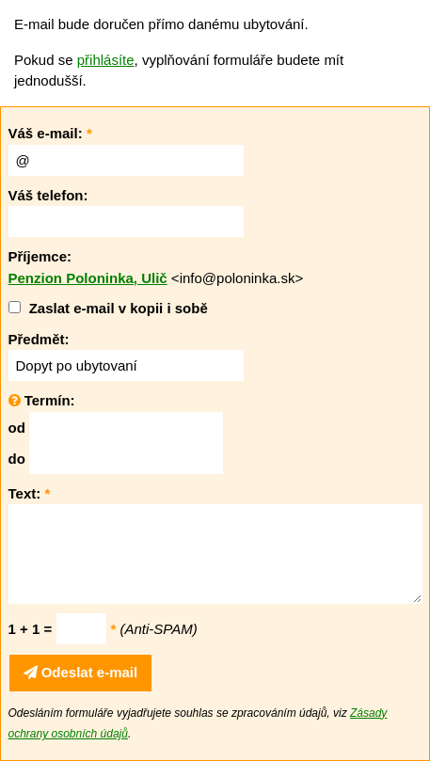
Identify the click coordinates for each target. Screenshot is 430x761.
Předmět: (39, 339)
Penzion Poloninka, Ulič (87, 278)
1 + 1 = (30, 629)
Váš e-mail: (50, 133)
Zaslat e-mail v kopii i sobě (118, 308)
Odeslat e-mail (81, 672)
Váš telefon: (48, 195)
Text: (29, 493)
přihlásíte (106, 60)
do (16, 459)
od (16, 428)
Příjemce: (40, 256)
